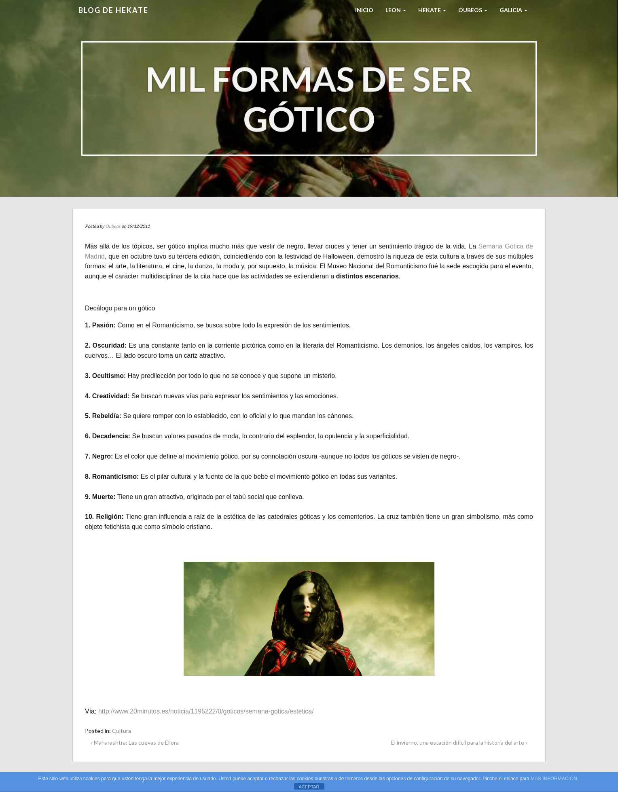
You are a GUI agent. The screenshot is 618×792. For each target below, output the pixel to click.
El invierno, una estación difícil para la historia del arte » (459, 742)
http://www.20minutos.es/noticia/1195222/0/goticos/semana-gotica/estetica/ (206, 711)
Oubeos (472, 9)
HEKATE (432, 9)
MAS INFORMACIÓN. (554, 778)
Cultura (121, 730)
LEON (395, 9)
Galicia (513, 9)
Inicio (364, 9)
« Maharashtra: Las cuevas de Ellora (134, 742)
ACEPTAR (308, 786)
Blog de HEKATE (113, 10)
